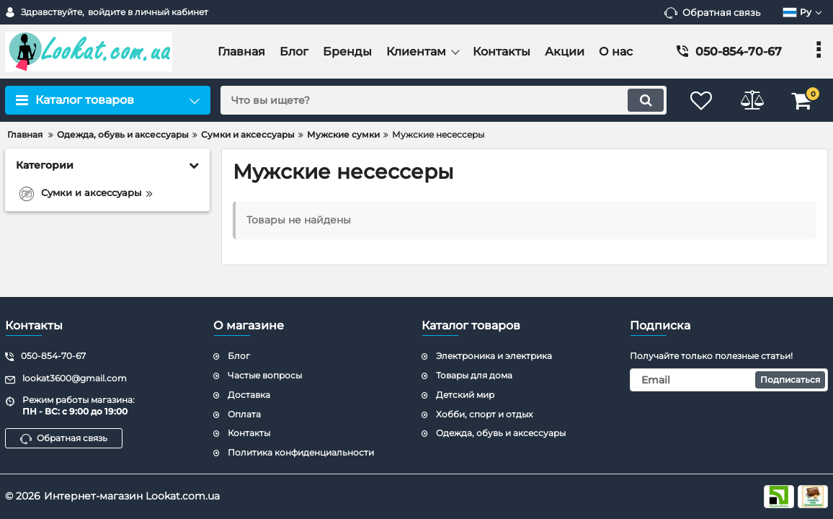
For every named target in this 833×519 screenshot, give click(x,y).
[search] (443, 100)
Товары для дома (474, 375)
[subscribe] (729, 379)
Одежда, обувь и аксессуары (501, 432)
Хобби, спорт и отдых (484, 414)
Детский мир (465, 394)
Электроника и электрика (494, 355)
